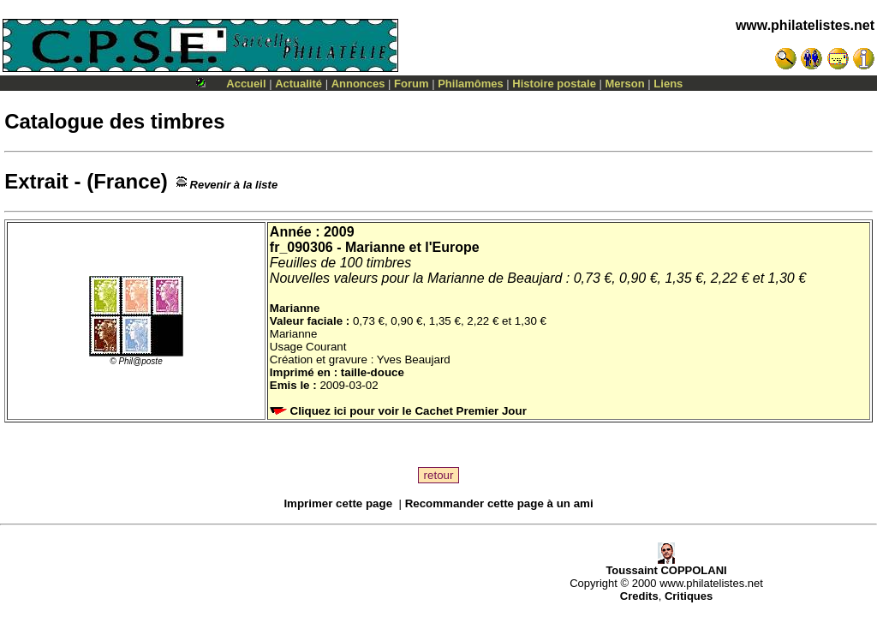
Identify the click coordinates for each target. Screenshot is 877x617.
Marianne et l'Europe (412, 247)
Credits (639, 596)
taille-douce (372, 372)
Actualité (298, 83)
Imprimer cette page (337, 503)
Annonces (358, 83)
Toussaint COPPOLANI (666, 565)
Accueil (245, 83)
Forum (411, 83)
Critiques (689, 596)
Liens (668, 83)
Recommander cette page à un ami (499, 503)
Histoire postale (554, 83)
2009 (339, 232)
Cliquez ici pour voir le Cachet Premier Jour (400, 410)
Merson (625, 83)
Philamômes (471, 83)
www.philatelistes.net (805, 25)
